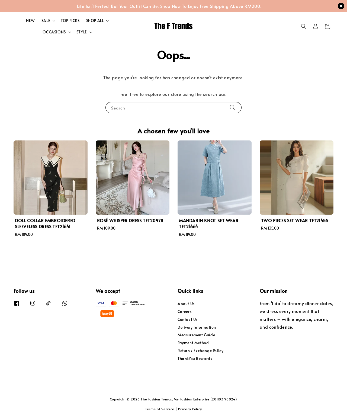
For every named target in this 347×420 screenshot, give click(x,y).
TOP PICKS (70, 20)
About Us (186, 303)
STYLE (81, 32)
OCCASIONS (54, 32)
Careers (184, 311)
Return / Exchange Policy (200, 350)
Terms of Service (159, 408)
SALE (45, 20)
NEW (30, 20)
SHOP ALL (95, 20)
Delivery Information (197, 327)
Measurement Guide (196, 334)
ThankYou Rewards (195, 358)
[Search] (232, 107)
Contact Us (188, 319)
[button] (304, 26)
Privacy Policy (190, 408)
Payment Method (193, 342)
